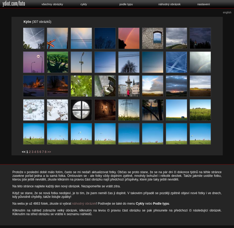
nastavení (203, 4)
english (227, 12)
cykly (84, 4)
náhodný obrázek (169, 4)
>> (49, 152)
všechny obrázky (52, 4)
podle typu (126, 4)
